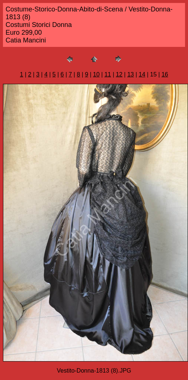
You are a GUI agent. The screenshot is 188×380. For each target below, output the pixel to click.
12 (119, 74)
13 (130, 74)
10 (96, 74)
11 (107, 74)
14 (142, 74)
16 (164, 74)
